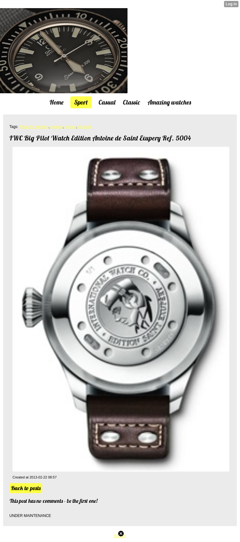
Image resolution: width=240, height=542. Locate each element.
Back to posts (26, 488)
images (57, 127)
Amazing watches (33, 127)
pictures (84, 127)
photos (70, 127)
